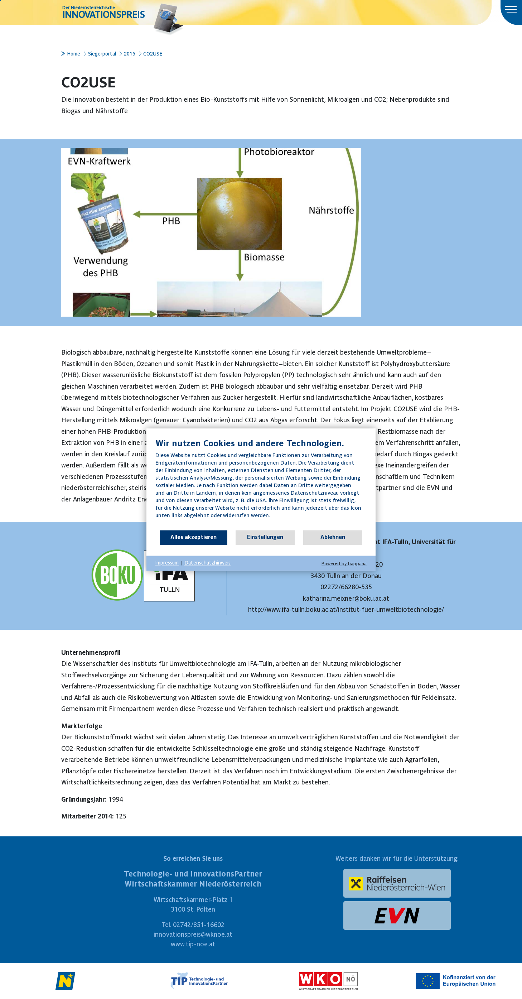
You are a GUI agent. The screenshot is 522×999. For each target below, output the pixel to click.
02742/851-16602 (198, 924)
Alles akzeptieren (193, 537)
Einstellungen (265, 537)
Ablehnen (332, 537)
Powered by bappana (344, 563)
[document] (261, 483)
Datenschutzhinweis (207, 563)
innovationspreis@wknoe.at (193, 934)
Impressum (167, 563)
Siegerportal (102, 54)
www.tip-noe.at (193, 944)
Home (73, 54)
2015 (129, 54)
